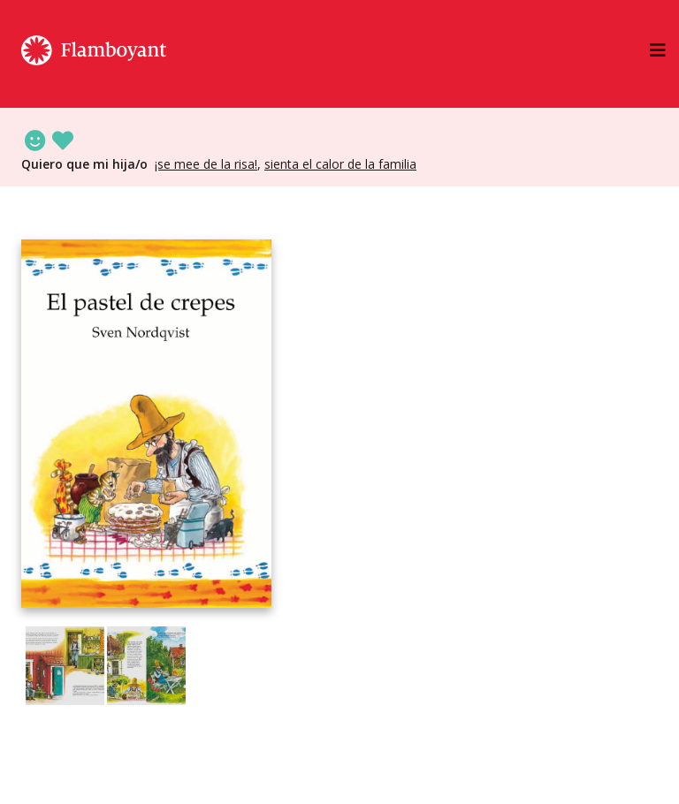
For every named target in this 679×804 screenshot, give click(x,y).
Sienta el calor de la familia (340, 163)
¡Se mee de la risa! (206, 163)
